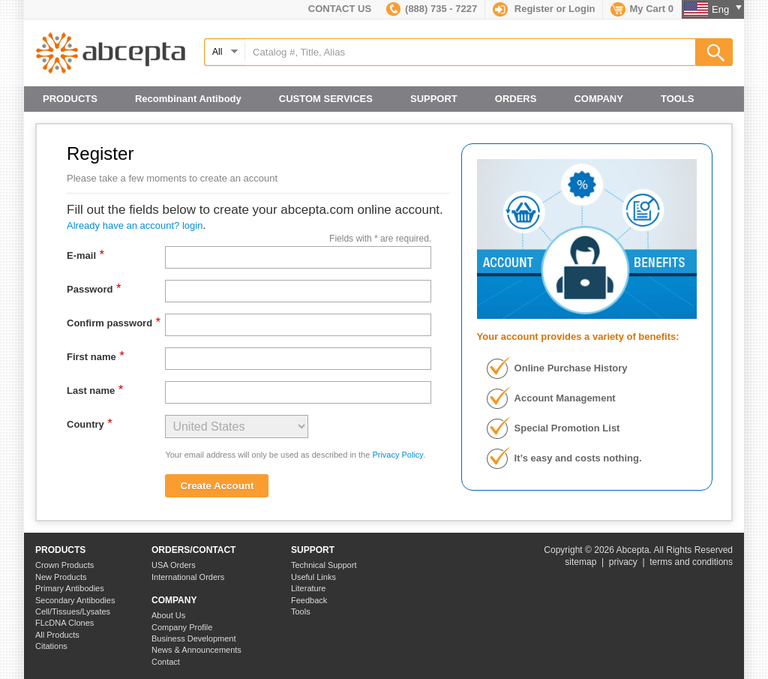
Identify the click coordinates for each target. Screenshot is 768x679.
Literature (308, 588)
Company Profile (182, 627)
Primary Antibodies (69, 588)
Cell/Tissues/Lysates (72, 611)
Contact (166, 661)
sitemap (580, 562)
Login (581, 8)
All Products (57, 634)
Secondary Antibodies (75, 600)
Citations (51, 645)
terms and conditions (691, 562)
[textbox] (468, 52)
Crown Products (64, 564)
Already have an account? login (134, 225)
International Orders (188, 576)
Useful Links (313, 576)
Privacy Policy (397, 454)
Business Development (194, 638)
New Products (60, 576)
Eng (727, 9)
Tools (300, 611)
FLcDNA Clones (64, 622)
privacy (623, 562)
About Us (168, 615)
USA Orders (174, 564)
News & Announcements (197, 649)
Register (534, 8)
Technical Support (323, 564)
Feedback (309, 600)
